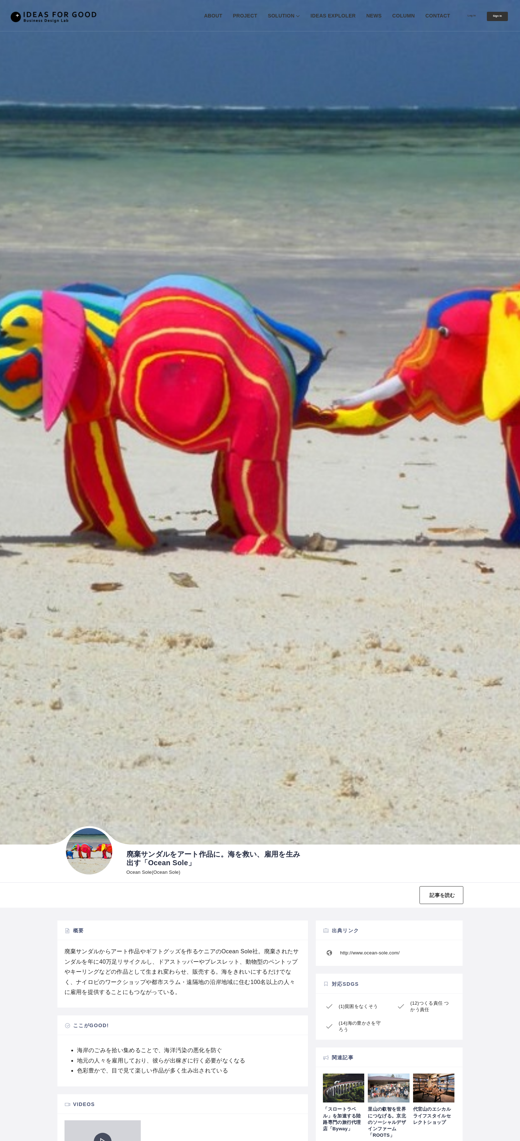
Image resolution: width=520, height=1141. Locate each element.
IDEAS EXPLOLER (314, 16)
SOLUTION (262, 16)
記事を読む (435, 895)
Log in (457, 15)
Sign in (492, 16)
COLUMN (384, 16)
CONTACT (418, 16)
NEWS (354, 16)
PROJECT (226, 16)
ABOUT (194, 16)
